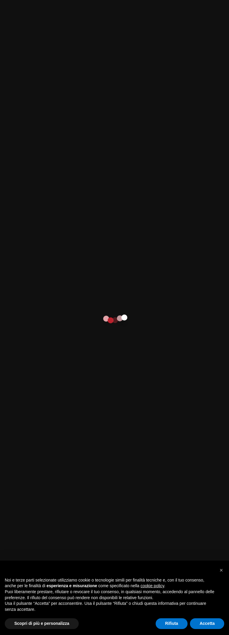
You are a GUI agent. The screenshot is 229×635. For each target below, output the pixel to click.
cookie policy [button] (152, 585)
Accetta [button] (207, 623)
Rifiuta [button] (171, 623)
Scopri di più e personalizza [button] (41, 623)
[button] (221, 570)
